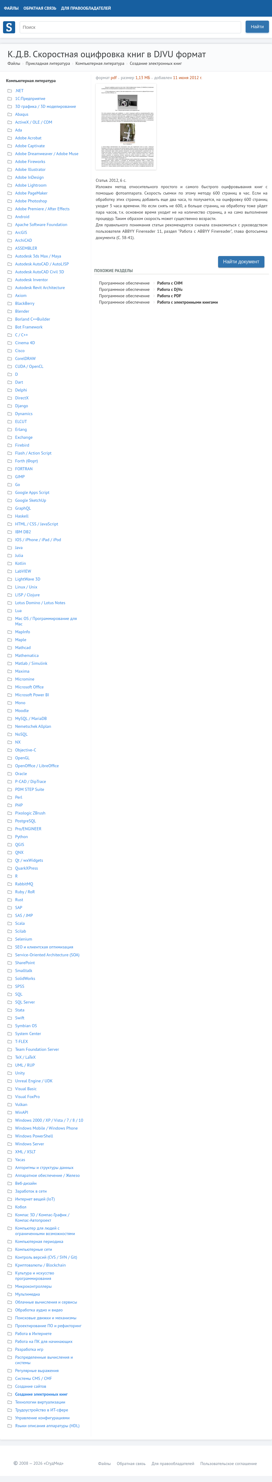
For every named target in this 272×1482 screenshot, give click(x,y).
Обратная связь (40, 8)
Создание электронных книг (156, 63)
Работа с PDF (169, 295)
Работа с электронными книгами (187, 302)
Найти (257, 26)
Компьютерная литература (99, 63)
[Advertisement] (213, 126)
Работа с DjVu (169, 289)
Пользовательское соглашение (228, 1463)
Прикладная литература (48, 63)
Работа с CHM (169, 283)
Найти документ (241, 261)
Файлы (11, 8)
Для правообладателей (86, 8)
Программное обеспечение (124, 283)
